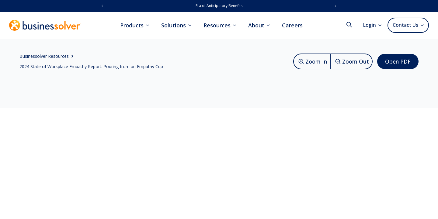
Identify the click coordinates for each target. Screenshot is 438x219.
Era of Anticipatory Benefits (219, 5)
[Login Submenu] (382, 25)
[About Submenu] (270, 25)
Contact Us (405, 25)
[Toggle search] (349, 25)
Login (369, 25)
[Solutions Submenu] (191, 25)
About (256, 25)
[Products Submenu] (149, 25)
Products (132, 25)
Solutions (173, 25)
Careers (292, 25)
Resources (217, 25)
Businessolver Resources (44, 56)
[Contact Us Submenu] (423, 25)
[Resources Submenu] (236, 25)
